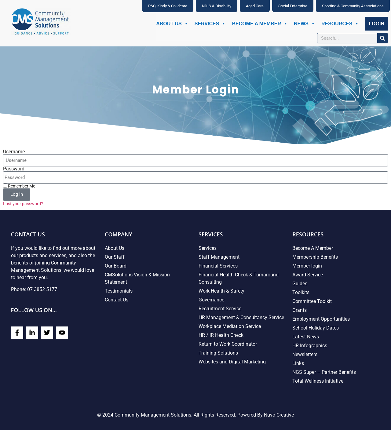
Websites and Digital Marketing (232, 362)
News (304, 23)
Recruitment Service (220, 309)
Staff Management (219, 257)
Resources (340, 23)
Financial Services (218, 266)
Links (298, 363)
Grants (299, 310)
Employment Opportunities (321, 319)
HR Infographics (309, 345)
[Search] (382, 38)
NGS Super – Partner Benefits (324, 372)
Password (13, 168)
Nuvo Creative (279, 415)
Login (376, 23)
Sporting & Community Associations (353, 6)
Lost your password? (23, 203)
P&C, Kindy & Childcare (167, 6)
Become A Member (260, 23)
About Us (172, 23)
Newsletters (304, 354)
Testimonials (119, 291)
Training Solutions (218, 353)
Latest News (305, 337)
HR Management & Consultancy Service (241, 317)
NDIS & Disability (216, 6)
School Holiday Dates (315, 328)
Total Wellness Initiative (317, 381)
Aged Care (255, 6)
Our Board (115, 266)
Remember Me (19, 186)
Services (210, 23)
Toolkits (300, 292)
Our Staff (115, 257)
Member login (307, 266)
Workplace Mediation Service (230, 326)
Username (14, 151)
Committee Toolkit (312, 301)
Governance (211, 300)
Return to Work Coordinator (228, 344)
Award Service (307, 275)
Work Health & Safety (221, 291)
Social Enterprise (292, 6)
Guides (299, 283)
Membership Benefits (315, 257)
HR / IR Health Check (221, 335)
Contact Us (116, 300)
